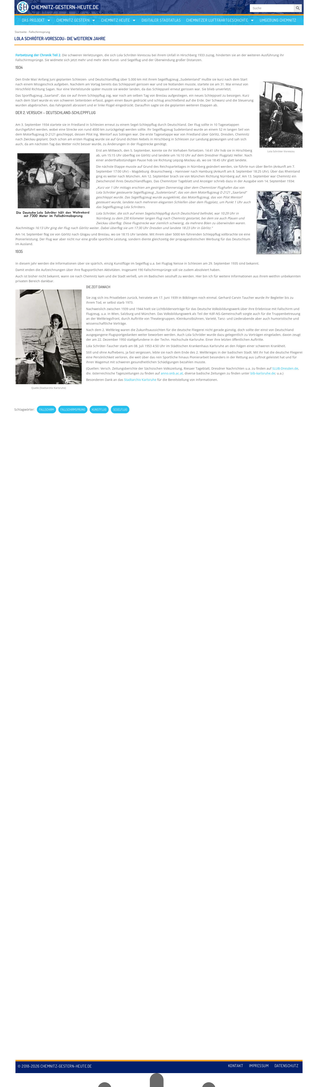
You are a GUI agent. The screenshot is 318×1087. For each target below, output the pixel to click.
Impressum (258, 1080)
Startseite (21, 32)
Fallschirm (46, 409)
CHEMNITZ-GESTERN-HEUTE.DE (65, 7)
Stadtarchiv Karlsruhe (140, 380)
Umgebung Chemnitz (278, 20)
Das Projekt (36, 20)
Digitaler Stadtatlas (161, 20)
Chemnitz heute (118, 20)
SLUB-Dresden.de (285, 368)
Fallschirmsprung (39, 32)
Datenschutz (286, 1080)
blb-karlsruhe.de (262, 373)
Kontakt (234, 1080)
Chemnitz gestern (76, 20)
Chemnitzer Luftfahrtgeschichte (220, 20)
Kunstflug (99, 409)
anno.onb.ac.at (172, 373)
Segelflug (120, 409)
